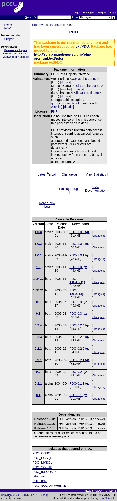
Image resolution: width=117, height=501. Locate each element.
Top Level (38, 25)
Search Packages (16, 53)
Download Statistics (17, 56)
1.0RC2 (38, 278)
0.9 (38, 302)
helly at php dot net (87, 85)
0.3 (38, 313)
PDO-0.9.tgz (78, 302)
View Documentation (95, 188)
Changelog (69, 174)
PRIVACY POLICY (93, 490)
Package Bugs (69, 189)
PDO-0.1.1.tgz (79, 383)
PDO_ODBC (41, 453)
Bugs (113, 12)
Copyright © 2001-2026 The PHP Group (24, 495)
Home (8, 24)
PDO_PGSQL (42, 458)
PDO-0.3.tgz (78, 313)
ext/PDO (82, 46)
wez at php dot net (85, 78)
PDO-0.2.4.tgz (79, 325)
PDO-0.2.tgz (78, 372)
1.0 (38, 267)
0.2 (38, 372)
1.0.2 (38, 243)
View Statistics (96, 174)
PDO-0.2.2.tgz (79, 348)
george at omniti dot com (68, 103)
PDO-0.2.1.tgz (79, 360)
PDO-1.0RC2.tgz (77, 280)
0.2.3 (38, 337)
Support (102, 12)
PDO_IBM (40, 481)
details (65, 82)
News (8, 28)
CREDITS (111, 490)
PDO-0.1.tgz (78, 395)
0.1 (38, 395)
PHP (54, 111)
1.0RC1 (38, 290)
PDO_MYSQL (42, 462)
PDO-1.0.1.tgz (79, 255)
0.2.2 (38, 348)
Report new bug (47, 204)
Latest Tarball (47, 174)
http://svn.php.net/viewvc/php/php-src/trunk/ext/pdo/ (62, 56)
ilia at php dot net (88, 92)
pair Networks (108, 498)
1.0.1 (38, 255)
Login (77, 12)
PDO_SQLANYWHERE (49, 485)
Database (55, 25)
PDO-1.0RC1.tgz (77, 292)
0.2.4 (38, 325)
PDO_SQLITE (42, 467)
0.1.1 (38, 383)
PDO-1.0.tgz (78, 267)
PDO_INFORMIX (45, 472)
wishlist (66, 89)
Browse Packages (16, 50)
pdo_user (39, 476)
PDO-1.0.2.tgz (79, 243)
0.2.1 (38, 360)
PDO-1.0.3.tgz (79, 232)
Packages (88, 12)
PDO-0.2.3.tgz (79, 337)
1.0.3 (38, 232)
